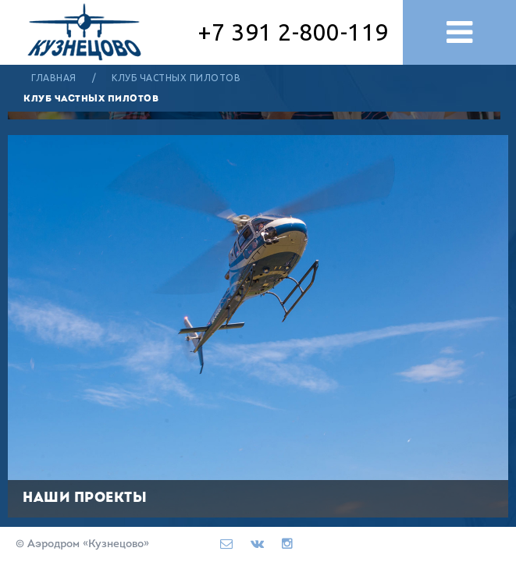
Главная (54, 78)
